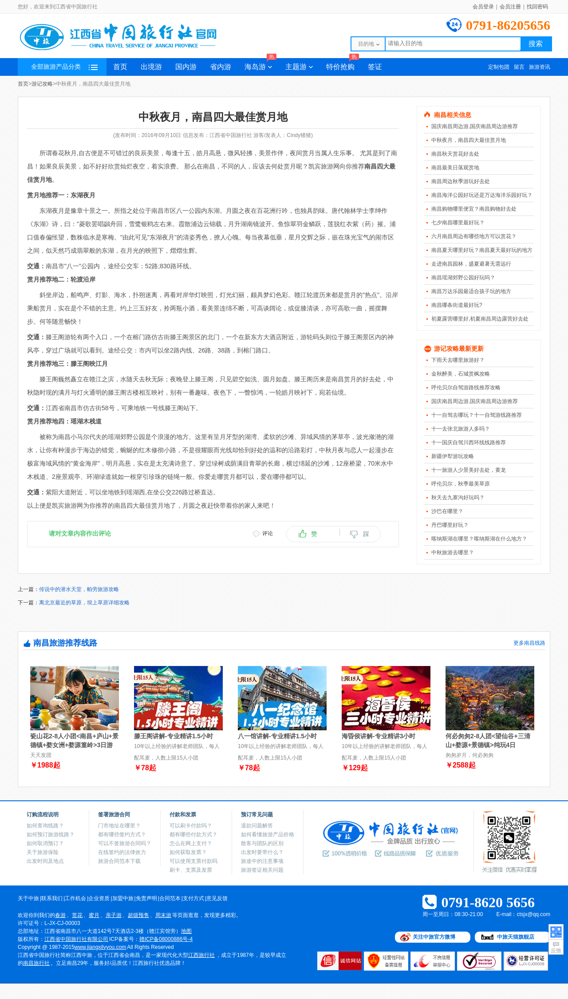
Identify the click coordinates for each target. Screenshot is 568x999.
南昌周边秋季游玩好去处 (460, 181)
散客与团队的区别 (262, 843)
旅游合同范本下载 (119, 861)
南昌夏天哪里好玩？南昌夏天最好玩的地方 (481, 250)
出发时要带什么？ (262, 852)
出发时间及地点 (45, 861)
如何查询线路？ (45, 826)
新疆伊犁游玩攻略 (452, 456)
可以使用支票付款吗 (193, 861)
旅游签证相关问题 (262, 870)
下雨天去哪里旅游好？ (458, 360)
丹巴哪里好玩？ (450, 525)
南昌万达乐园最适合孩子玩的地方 (471, 291)
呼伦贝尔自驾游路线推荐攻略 (466, 387)
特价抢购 (342, 64)
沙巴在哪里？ (447, 511)
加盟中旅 (123, 898)
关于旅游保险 (43, 852)
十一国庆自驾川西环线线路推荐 (468, 442)
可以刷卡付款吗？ (191, 826)
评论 (267, 533)
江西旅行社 (201, 955)
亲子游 (114, 915)
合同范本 (170, 898)
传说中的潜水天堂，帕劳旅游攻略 (79, 589)
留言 (519, 67)
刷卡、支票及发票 (191, 870)
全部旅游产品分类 (64, 66)
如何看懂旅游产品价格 (267, 834)
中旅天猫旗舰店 (515, 937)
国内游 (186, 67)
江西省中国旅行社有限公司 (76, 939)
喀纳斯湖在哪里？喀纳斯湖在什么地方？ (479, 539)
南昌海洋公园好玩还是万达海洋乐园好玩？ (481, 195)
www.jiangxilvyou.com (100, 947)
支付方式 (193, 898)
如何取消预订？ (45, 843)
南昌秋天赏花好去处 (455, 154)
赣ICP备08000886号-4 (166, 939)
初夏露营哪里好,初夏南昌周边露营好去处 (480, 319)
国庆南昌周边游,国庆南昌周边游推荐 (474, 126)
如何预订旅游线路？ (51, 834)
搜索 (536, 43)
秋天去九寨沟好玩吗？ (458, 497)
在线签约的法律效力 (122, 852)
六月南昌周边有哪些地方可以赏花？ (474, 236)
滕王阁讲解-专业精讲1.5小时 (173, 736)
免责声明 (146, 898)
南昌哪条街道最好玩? (456, 305)
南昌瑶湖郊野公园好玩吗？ (463, 277)
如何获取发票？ (188, 852)
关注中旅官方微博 (434, 937)
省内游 (220, 67)
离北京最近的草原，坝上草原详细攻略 (84, 602)
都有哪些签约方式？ (122, 834)
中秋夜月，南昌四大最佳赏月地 (468, 140)
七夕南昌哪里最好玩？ (458, 222)
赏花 (77, 915)
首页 (120, 67)
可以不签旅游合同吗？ (124, 843)
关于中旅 (28, 898)
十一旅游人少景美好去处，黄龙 (468, 470)
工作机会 (75, 898)
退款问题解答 (257, 826)
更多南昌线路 (529, 643)
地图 (186, 931)
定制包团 (498, 67)
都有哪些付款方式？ (193, 834)
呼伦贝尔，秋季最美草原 (460, 484)
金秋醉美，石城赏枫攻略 (460, 374)
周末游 (163, 915)
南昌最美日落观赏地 (455, 168)
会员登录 (483, 7)
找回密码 (537, 7)
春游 (60, 915)
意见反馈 (217, 898)
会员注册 (510, 7)
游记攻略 (42, 84)
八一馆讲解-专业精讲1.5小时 (277, 736)
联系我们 (52, 898)
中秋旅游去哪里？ (452, 552)
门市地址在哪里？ (119, 826)
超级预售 (138, 915)
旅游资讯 (539, 67)
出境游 (151, 67)
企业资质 (99, 898)
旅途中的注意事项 (262, 861)
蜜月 (94, 915)
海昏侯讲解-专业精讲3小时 (378, 736)
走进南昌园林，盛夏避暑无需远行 (471, 264)
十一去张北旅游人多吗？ (460, 429)
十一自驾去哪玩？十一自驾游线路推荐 (476, 415)
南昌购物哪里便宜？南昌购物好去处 (474, 209)
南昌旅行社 (36, 963)
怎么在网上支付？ (191, 843)
